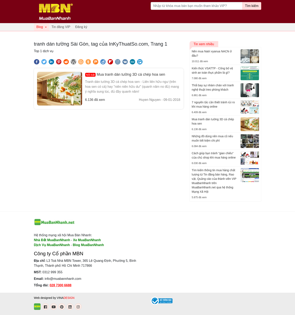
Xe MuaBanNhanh (87, 240)
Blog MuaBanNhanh (88, 245)
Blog (39, 27)
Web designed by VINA (54, 297)
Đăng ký (81, 27)
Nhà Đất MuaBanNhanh (52, 240)
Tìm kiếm (252, 6)
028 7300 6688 (60, 285)
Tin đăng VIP (61, 27)
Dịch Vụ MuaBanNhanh (52, 245)
